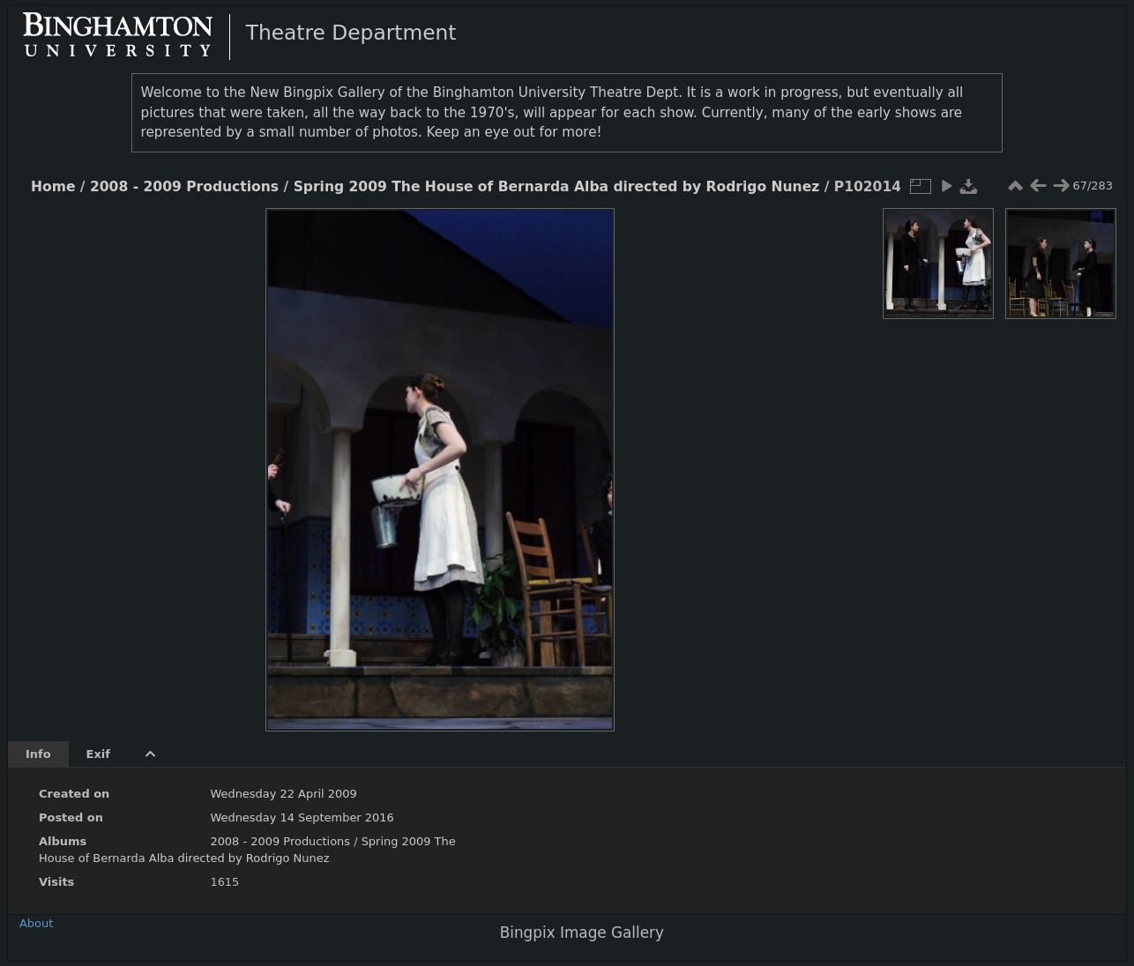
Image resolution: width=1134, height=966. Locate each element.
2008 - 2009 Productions (184, 187)
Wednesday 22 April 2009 (283, 793)
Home (53, 187)
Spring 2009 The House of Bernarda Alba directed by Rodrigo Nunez (557, 187)
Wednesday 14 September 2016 (301, 817)
